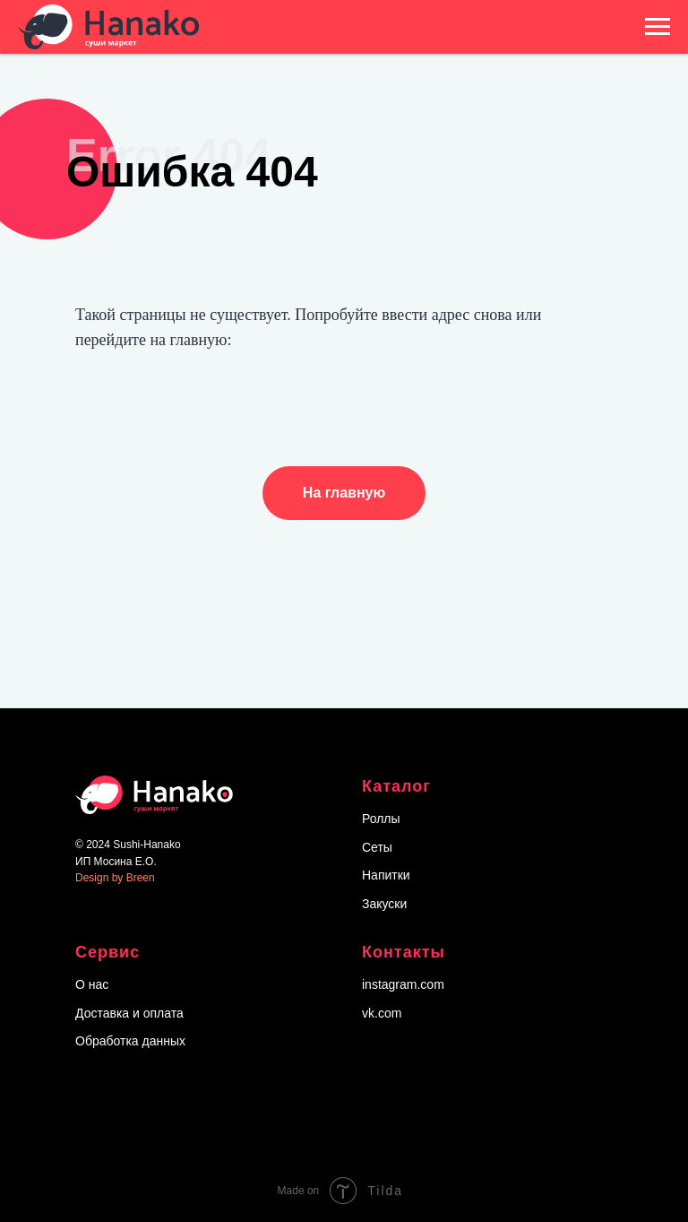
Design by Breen (115, 877)
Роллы (381, 818)
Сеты (377, 847)
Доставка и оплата (129, 1013)
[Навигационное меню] (657, 27)
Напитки (386, 875)
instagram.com (403, 984)
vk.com (381, 1013)
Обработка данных (130, 1041)
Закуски (384, 904)
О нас (91, 984)
